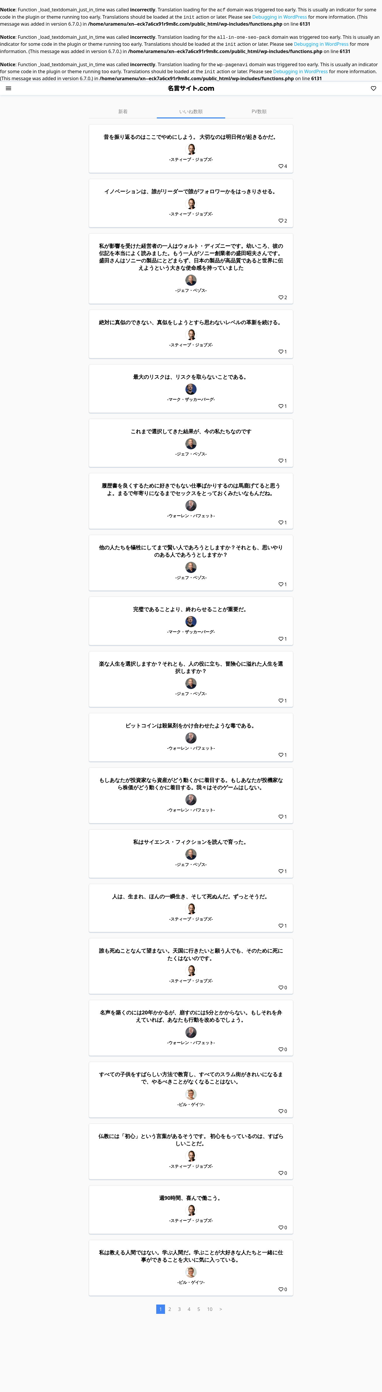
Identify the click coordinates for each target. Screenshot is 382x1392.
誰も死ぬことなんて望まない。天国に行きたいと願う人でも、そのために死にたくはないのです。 (191, 951)
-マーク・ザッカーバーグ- (191, 396)
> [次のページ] (220, 1305)
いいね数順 (191, 108)
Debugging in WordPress (279, 16)
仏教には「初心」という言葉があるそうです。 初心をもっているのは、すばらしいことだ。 (191, 1136)
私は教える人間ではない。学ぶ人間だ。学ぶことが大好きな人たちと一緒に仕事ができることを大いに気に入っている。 (191, 1252)
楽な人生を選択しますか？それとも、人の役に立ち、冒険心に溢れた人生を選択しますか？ (191, 664)
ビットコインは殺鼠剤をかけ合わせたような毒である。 (191, 721)
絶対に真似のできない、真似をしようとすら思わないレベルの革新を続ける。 (191, 318)
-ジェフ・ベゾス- (191, 287)
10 (209, 1305)
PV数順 (259, 108)
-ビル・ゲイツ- (191, 1101)
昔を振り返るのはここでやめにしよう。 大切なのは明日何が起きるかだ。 (191, 133)
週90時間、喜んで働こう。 (191, 1194)
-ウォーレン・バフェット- (191, 512)
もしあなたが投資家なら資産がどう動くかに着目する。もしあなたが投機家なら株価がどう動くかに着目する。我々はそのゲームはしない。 (191, 780)
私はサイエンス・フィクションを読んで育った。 (191, 838)
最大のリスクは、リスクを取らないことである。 (191, 373)
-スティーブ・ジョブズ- (191, 156)
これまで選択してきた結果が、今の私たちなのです (191, 427)
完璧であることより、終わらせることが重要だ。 (191, 605)
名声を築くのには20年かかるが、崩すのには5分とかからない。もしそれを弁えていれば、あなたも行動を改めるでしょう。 (191, 1012)
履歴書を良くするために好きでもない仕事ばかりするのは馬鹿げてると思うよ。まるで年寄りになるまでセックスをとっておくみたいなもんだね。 (191, 485)
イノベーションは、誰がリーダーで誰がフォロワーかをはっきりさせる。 (191, 187)
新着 (123, 108)
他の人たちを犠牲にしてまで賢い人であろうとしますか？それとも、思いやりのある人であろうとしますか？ (191, 547)
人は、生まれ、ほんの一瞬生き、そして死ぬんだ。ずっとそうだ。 (191, 892)
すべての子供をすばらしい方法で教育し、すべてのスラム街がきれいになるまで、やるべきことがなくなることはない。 (191, 1074)
